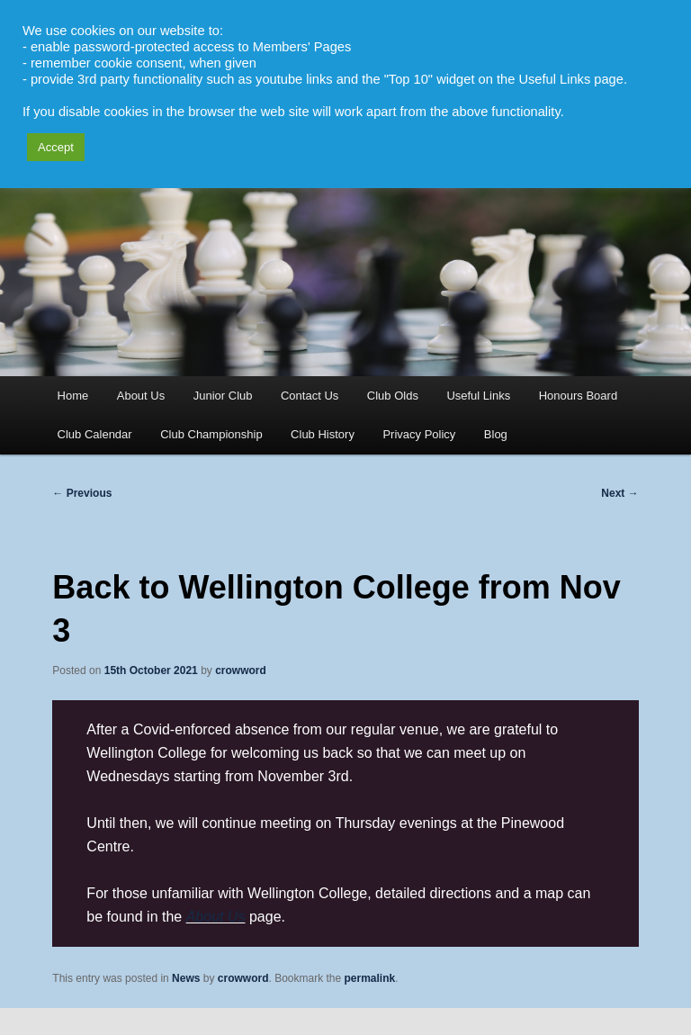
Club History (322, 434)
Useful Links (478, 395)
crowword (240, 670)
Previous (82, 493)
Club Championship (211, 434)
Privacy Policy (418, 434)
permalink (370, 978)
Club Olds (392, 395)
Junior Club (223, 395)
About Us (141, 395)
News (186, 978)
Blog (495, 434)
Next (619, 493)
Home (73, 395)
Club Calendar (95, 434)
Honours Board (578, 395)
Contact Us (309, 395)
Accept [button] (56, 147)
